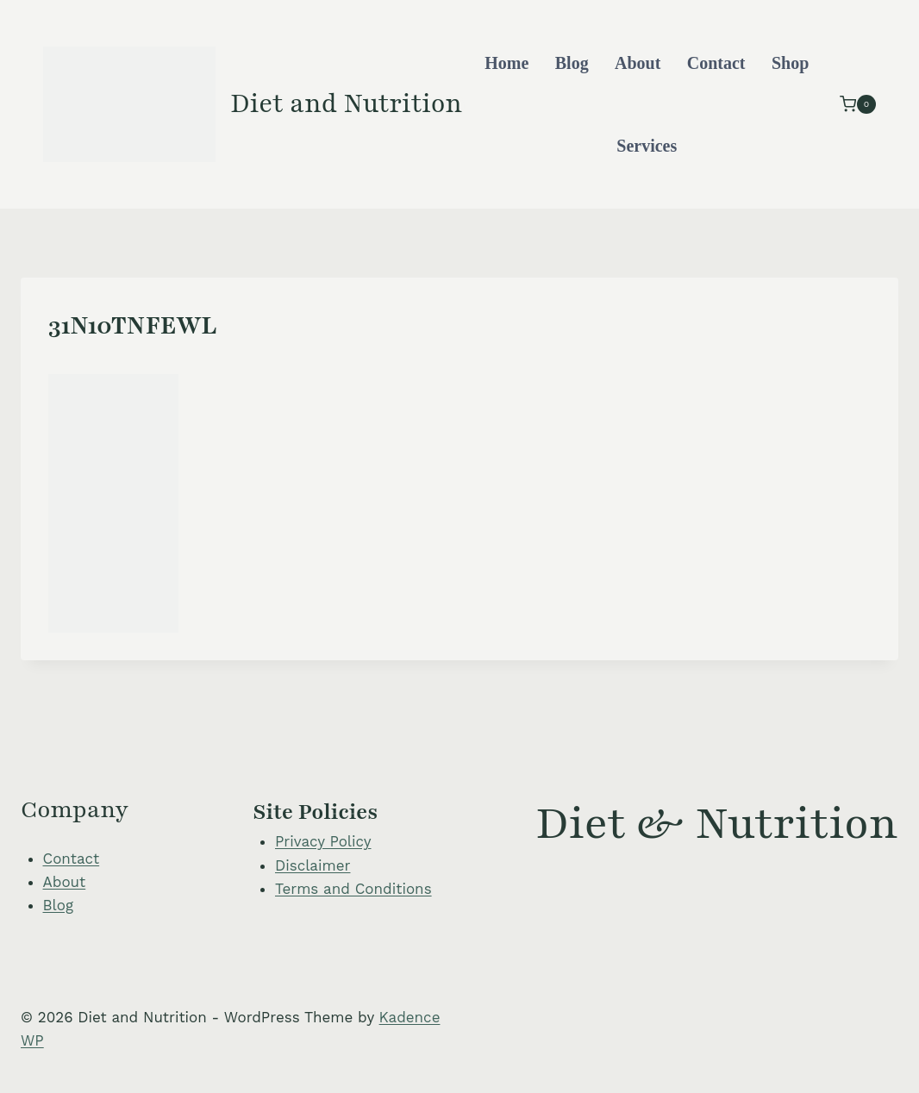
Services (646, 145)
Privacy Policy (323, 841)
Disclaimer (312, 865)
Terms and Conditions (353, 888)
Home (506, 62)
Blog (572, 62)
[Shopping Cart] (858, 104)
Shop (790, 62)
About (637, 62)
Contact (716, 62)
